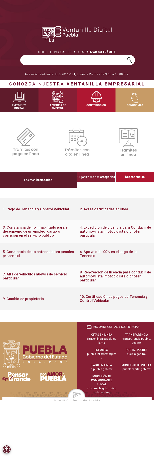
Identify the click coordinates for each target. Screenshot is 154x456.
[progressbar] (77, 34)
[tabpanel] (77, 254)
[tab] (38, 180)
